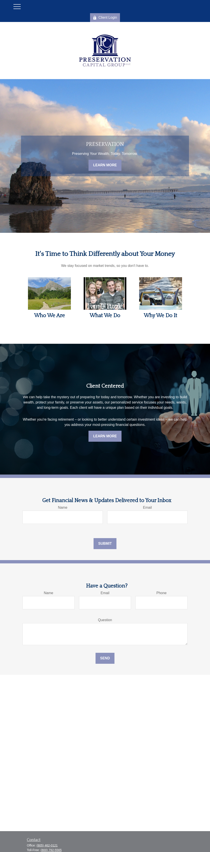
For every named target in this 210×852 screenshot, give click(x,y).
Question (105, 620)
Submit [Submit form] (105, 543)
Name (62, 507)
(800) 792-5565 (51, 850)
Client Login (105, 18)
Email (147, 507)
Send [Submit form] (105, 658)
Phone (162, 593)
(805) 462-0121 (47, 845)
